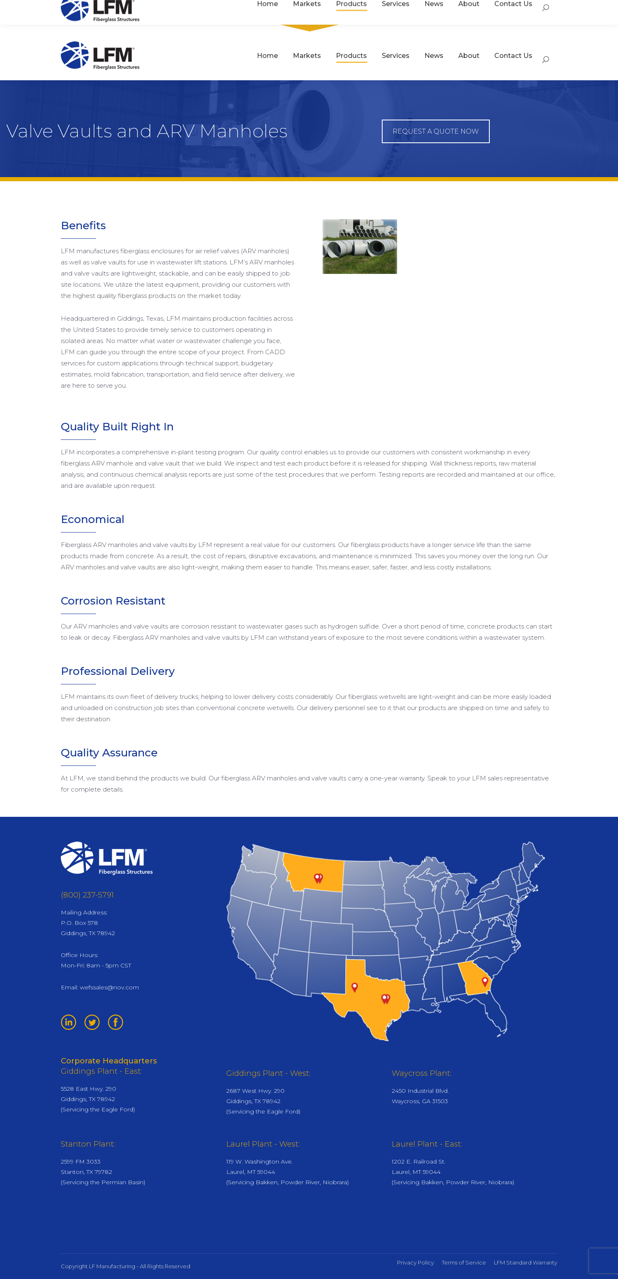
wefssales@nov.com (109, 987)
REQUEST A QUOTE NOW (436, 131)
